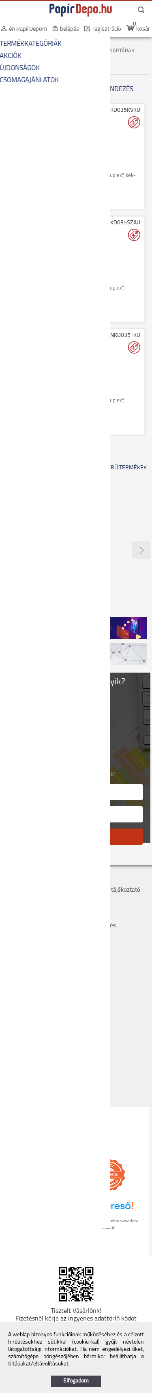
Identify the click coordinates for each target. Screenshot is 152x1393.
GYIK (83, 917)
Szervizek (89, 899)
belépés (69, 29)
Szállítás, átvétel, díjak (32, 890)
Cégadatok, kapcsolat (31, 881)
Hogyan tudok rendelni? (34, 926)
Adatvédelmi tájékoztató (108, 890)
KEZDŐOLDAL (21, 44)
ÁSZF (84, 881)
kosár (143, 29)
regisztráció (106, 29)
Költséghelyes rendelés (34, 899)
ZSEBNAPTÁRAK (115, 50)
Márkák (87, 908)
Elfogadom (76, 1381)
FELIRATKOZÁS (76, 836)
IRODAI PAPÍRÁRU (65, 44)
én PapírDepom (28, 29)
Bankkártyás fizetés (29, 908)
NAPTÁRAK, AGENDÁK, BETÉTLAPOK (47, 50)
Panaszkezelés (96, 926)
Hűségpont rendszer (30, 917)
